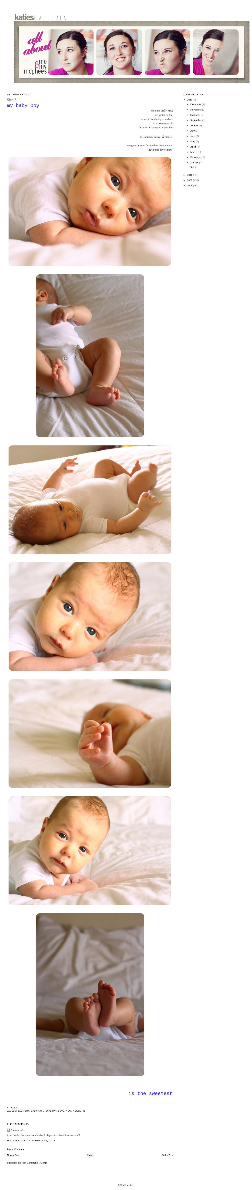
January (194, 162)
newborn (79, 1111)
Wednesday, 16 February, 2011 (31, 1140)
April (193, 146)
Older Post (167, 1155)
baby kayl (37, 1111)
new (68, 1111)
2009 (190, 180)
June (193, 136)
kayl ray (50, 1111)
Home (90, 1155)
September (196, 120)
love (61, 1111)
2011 (190, 99)
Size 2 (193, 166)
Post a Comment (15, 1149)
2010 (190, 174)
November (196, 109)
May (193, 141)
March (194, 151)
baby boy (23, 1111)
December (196, 104)
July (192, 130)
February (195, 157)
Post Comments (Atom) (34, 1162)
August (194, 125)
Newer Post (13, 1155)
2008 (190, 185)
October (194, 114)
